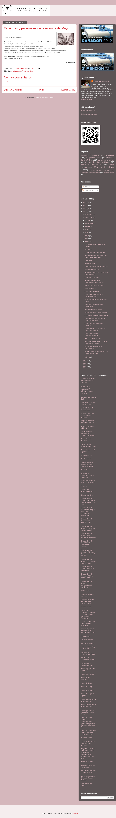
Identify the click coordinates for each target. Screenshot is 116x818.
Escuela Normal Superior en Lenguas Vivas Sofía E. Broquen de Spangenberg (88, 511)
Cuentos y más (86, 459)
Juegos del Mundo (87, 643)
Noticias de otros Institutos (97, 162)
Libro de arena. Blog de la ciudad (88, 648)
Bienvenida (84, 155)
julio (86, 229)
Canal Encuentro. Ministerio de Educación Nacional (87, 433)
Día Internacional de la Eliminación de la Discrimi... (94, 281)
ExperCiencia (85, 590)
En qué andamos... (94, 158)
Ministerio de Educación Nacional (87, 659)
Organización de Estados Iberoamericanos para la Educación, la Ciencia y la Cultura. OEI (88, 722)
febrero (87, 357)
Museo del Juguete (87, 690)
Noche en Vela (89, 263)
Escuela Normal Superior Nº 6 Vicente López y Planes (88, 561)
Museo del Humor (87, 683)
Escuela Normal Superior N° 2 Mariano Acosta (86, 521)
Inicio (41, 90)
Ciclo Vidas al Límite (91, 292)
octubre (88, 220)
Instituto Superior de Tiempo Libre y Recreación (88, 623)
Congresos (94, 155)
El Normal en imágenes (89, 114)
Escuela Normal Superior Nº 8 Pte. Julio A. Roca (87, 576)
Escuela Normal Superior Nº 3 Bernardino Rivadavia (88, 535)
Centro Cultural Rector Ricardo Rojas (88, 445)
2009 (85, 364)
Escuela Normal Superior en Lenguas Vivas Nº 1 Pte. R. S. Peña (88, 501)
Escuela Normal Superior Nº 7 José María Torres (87, 568)
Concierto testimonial (91, 277)
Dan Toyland (85, 470)
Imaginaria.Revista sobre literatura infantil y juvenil (87, 601)
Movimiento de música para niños (87, 664)
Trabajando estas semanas (90, 173)
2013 (85, 205)
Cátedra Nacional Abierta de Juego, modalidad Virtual (87, 464)
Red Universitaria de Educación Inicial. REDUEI (88, 778)
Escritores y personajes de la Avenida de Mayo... (94, 319)
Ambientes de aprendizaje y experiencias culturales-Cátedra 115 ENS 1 (87, 389)
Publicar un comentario (15, 82)
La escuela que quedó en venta (95, 252)
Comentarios (87, 190)
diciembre (88, 214)
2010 (85, 361)
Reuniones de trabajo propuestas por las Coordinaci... (96, 329)
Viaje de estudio (109, 172)
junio (87, 232)
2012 (85, 208)
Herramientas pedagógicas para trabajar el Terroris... (95, 342)
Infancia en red (86, 607)
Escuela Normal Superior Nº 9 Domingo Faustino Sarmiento (87, 584)
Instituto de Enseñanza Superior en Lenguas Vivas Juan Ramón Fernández (88, 614)
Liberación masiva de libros (94, 285)
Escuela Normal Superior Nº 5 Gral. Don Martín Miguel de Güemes (88, 553)
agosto (87, 226)
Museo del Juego (87, 687)
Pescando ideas (86, 738)
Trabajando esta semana (99, 170)
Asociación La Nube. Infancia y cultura (88, 403)
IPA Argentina (85, 636)
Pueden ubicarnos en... (89, 110)
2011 (85, 211)
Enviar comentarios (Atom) (44, 98)
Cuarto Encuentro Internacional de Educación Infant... (96, 352)
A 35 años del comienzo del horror (96, 266)
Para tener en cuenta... (92, 269)
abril (86, 239)
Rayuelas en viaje (87, 762)
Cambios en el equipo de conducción (93, 347)
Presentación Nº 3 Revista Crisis (95, 312)
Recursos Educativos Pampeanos (88, 766)
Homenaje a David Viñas (93, 309)
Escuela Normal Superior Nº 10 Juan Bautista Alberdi (88, 528)
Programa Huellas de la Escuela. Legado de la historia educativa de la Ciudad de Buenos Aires (88, 753)
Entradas (86, 187)
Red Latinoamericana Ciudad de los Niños (88, 771)
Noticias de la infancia (106, 160)
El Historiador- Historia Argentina (87, 490)
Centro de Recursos (101, 81)
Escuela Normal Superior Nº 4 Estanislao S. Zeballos (86, 544)
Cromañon (88, 249)
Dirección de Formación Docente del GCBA (87, 475)
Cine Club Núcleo (87, 455)
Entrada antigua (68, 90)
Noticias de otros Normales (92, 164)
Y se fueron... (89, 260)
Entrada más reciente (13, 90)
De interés (109, 155)
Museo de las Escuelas (85, 678)
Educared (84, 486)
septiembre (89, 223)
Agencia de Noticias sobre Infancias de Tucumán (87, 380)
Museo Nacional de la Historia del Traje (88, 700)
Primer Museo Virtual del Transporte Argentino (88, 743)
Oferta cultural (16, 71)
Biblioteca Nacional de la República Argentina (87, 415)
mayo (87, 236)
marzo (87, 242)
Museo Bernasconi (87, 674)
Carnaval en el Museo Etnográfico (96, 315)
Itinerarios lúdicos (87, 640)
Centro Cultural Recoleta (86, 440)
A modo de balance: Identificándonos (91, 334)
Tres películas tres (90, 288)
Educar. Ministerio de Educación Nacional (88, 481)
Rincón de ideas (27, 71)
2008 (85, 367)
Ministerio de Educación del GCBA (88, 653)
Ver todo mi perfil (86, 100)
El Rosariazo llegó (87, 495)
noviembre (89, 217)
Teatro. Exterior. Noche (92, 338)
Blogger (75, 813)
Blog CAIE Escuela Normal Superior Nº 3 (88, 422)
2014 (85, 202)
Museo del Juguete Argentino (87, 695)
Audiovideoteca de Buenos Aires (87, 409)
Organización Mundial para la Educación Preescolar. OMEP (88, 732)
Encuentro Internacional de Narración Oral (93, 295)
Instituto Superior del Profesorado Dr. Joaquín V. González (88, 630)
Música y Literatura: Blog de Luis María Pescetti (87, 712)
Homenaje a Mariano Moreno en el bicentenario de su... (95, 256)
